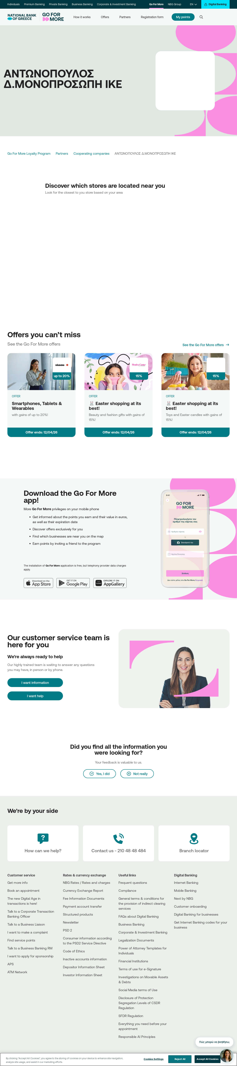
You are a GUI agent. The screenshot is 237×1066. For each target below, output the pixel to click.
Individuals (13, 4)
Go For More (156, 4)
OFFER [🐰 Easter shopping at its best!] (93, 396)
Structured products (78, 914)
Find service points (21, 940)
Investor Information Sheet (82, 975)
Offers (105, 17)
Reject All (180, 1059)
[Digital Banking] (215, 4)
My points (183, 17)
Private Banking (58, 4)
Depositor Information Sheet (84, 967)
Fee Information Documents (83, 898)
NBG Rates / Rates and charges (86, 882)
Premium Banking (34, 4)
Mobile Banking (185, 890)
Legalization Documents (136, 940)
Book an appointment (23, 890)
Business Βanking (131, 924)
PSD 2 (67, 930)
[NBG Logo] (21, 17)
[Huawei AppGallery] (111, 580)
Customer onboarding (190, 906)
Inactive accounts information (85, 959)
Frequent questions (132, 882)
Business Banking (82, 4)
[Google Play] (75, 580)
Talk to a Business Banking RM (29, 948)
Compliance (127, 890)
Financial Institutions (133, 961)
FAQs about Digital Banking (138, 916)
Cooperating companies (91, 153)
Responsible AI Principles (136, 1036)
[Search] (201, 17)
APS (10, 964)
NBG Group (174, 4)
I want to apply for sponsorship (30, 956)
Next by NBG (183, 898)
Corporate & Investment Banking (116, 4)
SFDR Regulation (130, 1016)
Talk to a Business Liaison (26, 924)
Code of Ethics (74, 951)
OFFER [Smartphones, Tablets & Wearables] (16, 396)
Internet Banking (186, 882)
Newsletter (71, 922)
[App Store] (40, 580)
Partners (125, 17)
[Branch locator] (194, 843)
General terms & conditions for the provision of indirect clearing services (141, 903)
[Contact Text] (118, 843)
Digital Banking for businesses (196, 914)
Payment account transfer (82, 906)
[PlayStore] (188, 940)
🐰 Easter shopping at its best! (115, 406)
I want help (35, 696)
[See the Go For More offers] (206, 345)
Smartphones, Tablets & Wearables (37, 406)
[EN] (193, 4)
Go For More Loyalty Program (29, 153)
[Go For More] (51, 17)
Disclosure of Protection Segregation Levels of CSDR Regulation (139, 1003)
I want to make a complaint (27, 932)
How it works (82, 17)
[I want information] (35, 682)
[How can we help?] (43, 843)
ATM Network (17, 972)
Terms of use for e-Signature (139, 969)
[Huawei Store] (188, 943)
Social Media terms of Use (137, 990)
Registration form (152, 17)
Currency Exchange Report (83, 890)
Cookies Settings (153, 1059)
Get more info (17, 882)
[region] (118, 1059)
